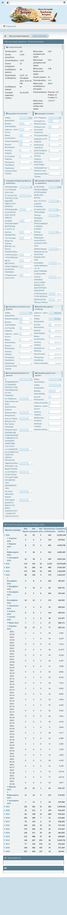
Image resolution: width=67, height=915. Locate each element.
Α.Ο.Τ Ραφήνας (40, 118)
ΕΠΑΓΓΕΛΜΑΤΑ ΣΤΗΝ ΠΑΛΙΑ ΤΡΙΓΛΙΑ (40, 153)
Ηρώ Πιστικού (39, 354)
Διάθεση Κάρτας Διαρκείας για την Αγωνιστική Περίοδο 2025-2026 (40, 254)
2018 (8, 818)
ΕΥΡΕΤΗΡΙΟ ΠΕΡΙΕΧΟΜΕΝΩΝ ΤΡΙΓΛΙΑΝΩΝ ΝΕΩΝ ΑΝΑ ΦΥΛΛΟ (41, 192)
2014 (8, 833)
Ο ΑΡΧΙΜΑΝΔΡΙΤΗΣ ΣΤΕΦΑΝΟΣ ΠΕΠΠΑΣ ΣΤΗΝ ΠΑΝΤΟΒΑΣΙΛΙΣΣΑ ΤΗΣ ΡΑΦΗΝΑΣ (11, 387)
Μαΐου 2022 (14, 623)
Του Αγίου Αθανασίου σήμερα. (9, 494)
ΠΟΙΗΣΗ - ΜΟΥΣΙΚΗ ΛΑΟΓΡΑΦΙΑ (39, 162)
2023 (8, 571)
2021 (8, 806)
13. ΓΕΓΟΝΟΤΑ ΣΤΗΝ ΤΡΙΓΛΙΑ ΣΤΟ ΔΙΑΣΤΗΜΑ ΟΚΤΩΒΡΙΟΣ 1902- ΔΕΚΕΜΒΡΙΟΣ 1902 (11, 480)
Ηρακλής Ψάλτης (40, 429)
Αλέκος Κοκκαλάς (12, 141)
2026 (8, 535)
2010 (8, 847)
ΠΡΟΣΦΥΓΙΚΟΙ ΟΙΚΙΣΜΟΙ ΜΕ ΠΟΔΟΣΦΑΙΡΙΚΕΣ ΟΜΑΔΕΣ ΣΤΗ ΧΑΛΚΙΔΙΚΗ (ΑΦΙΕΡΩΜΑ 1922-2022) (11, 438)
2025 (8, 564)
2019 (8, 814)
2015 (8, 829)
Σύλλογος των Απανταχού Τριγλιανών (39, 129)
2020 (8, 810)
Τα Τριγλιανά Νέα (41, 135)
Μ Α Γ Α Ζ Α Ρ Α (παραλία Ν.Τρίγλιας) (40, 203)
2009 (8, 851)
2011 (8, 844)
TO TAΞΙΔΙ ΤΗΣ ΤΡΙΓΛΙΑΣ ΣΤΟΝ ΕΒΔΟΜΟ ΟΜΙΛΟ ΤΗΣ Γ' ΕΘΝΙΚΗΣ (11, 200)
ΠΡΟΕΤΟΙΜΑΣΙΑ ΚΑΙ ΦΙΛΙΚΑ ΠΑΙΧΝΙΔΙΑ (11, 269)
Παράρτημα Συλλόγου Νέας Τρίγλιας (11, 170)
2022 (8, 575)
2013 (8, 836)
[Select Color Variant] (64, 2)
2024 (8, 567)
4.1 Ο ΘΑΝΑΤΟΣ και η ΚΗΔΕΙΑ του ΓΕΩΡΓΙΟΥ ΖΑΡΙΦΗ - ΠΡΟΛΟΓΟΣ (11, 454)
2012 (8, 840)
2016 (8, 825)
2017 (8, 821)
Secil (49, 80)
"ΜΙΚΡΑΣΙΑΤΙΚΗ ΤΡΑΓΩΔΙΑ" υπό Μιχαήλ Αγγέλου (11, 466)
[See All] (5, 36)
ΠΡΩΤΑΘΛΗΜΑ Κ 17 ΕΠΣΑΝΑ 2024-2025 (11, 189)
